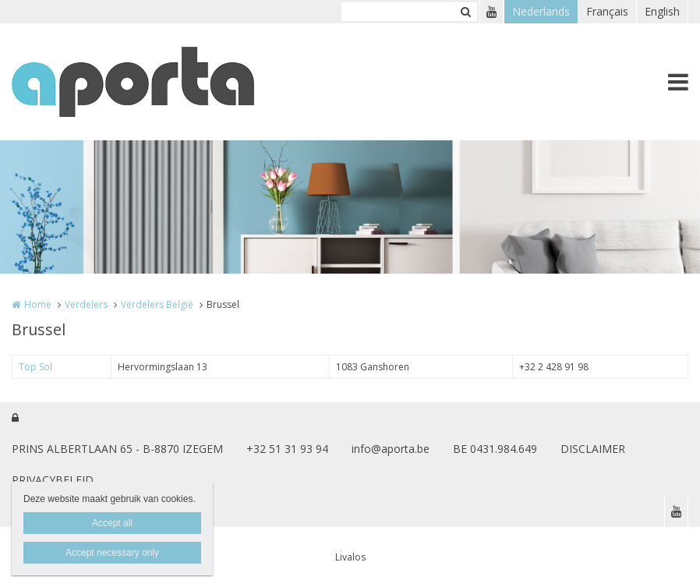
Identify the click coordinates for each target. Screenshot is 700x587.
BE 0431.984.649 (495, 448)
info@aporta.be (391, 448)
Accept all (112, 523)
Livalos (350, 557)
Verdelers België (157, 304)
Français (607, 11)
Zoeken (465, 11)
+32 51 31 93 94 (287, 448)
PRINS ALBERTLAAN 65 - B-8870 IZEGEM (117, 448)
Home (37, 304)
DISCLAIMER (592, 448)
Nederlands (541, 11)
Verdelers (86, 304)
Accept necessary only (112, 552)
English (662, 11)
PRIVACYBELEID (53, 479)
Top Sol (35, 366)
